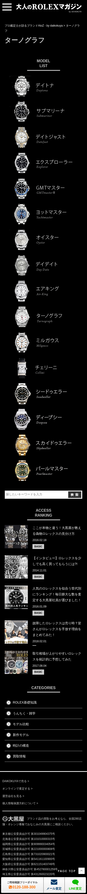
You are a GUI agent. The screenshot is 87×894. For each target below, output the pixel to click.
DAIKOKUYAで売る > (15, 781)
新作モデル (21, 735)
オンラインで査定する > (17, 788)
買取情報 (19, 756)
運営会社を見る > (13, 796)
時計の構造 (21, 745)
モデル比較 (21, 724)
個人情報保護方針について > (20, 803)
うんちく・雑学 (24, 713)
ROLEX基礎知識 (25, 702)
